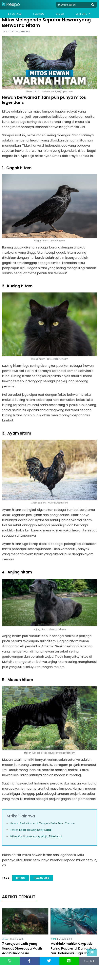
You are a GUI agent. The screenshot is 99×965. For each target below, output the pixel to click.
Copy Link (89, 961)
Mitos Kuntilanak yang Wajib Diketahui (36, 836)
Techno (38, 13)
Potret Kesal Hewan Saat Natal (30, 830)
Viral (5, 938)
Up (92, 952)
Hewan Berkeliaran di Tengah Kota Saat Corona (42, 823)
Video (60, 13)
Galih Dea (24, 31)
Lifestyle (14, 13)
